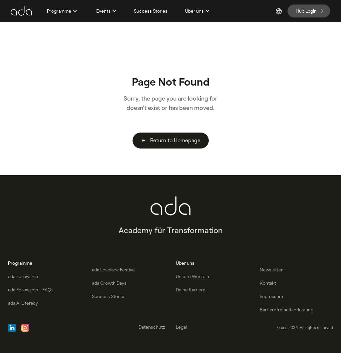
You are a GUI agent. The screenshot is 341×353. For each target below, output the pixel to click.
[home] (21, 11)
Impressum (271, 296)
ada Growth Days (109, 283)
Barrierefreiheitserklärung (286, 309)
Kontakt (268, 283)
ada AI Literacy (23, 303)
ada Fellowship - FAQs (31, 289)
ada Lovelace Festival (114, 269)
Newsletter (271, 269)
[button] (61, 11)
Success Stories (151, 11)
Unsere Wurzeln (192, 276)
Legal (181, 327)
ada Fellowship (23, 276)
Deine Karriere (190, 289)
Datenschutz (152, 327)
